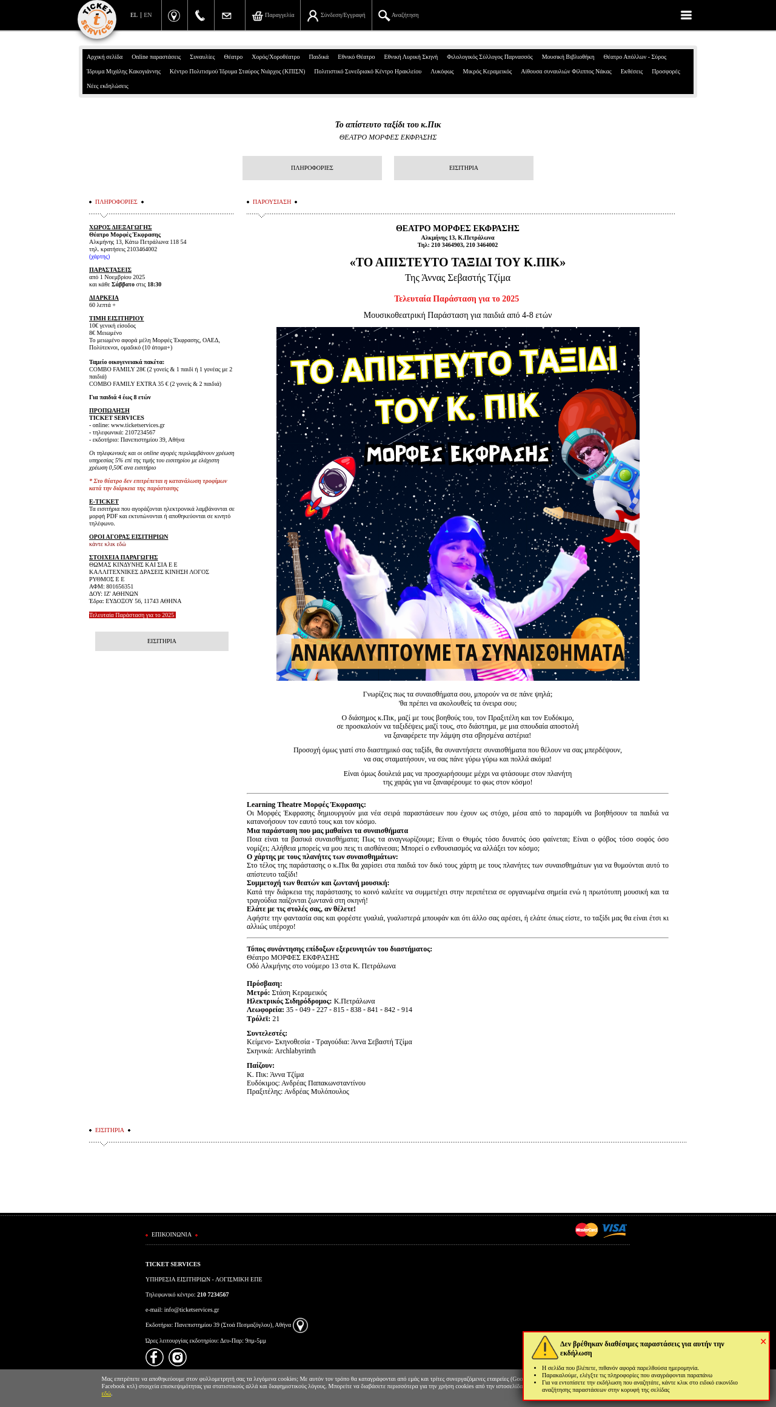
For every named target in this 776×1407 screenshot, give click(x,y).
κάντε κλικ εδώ (107, 544)
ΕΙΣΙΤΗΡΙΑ (463, 167)
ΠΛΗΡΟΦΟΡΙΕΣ (312, 167)
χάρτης (99, 256)
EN (148, 15)
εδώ (107, 1393)
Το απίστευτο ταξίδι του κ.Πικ (388, 124)
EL (134, 15)
